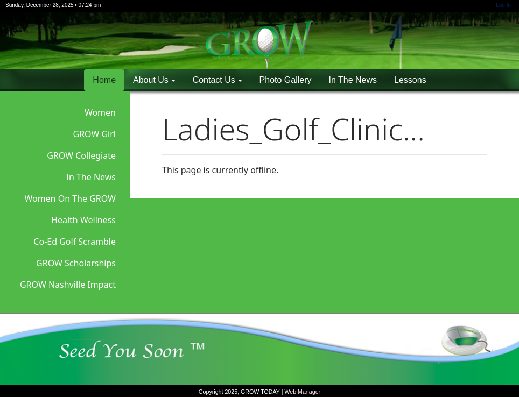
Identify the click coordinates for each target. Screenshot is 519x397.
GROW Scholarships (76, 263)
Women (100, 112)
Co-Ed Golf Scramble (74, 241)
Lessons (410, 79)
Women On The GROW (70, 198)
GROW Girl (94, 134)
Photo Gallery (286, 79)
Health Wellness (83, 220)
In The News (353, 79)
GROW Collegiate (81, 155)
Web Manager (302, 391)
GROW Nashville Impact (68, 284)
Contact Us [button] (214, 79)
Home (104, 79)
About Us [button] (151, 79)
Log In (503, 5)
